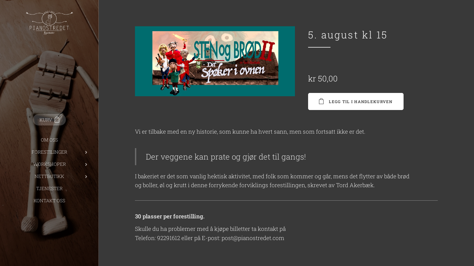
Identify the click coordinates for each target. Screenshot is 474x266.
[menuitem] (49, 140)
